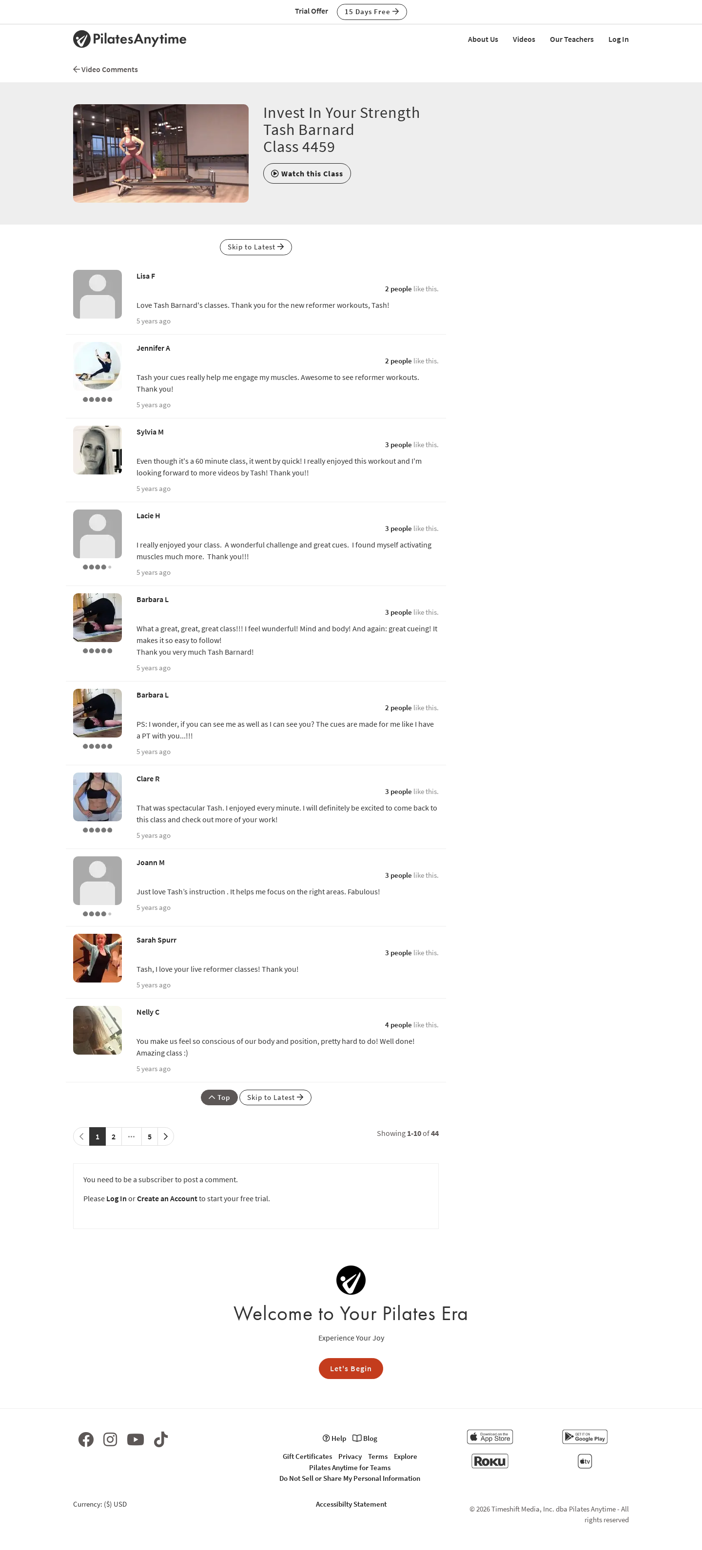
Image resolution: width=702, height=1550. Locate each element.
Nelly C (147, 1012)
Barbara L (152, 599)
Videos (524, 39)
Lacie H (148, 515)
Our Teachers (572, 39)
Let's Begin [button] (351, 1368)
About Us (483, 39)
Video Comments (105, 69)
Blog (364, 1438)
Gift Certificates (307, 1456)
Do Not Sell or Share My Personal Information (349, 1478)
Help (334, 1438)
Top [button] (219, 1097)
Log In (618, 39)
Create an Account (167, 1198)
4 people (398, 1024)
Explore (405, 1456)
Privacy (350, 1456)
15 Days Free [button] (372, 11)
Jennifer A (153, 348)
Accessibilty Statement (351, 1504)
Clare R (147, 778)
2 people (398, 288)
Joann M (150, 862)
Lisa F (145, 276)
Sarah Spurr (156, 940)
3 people (398, 444)
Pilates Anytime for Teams (349, 1467)
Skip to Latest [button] (256, 246)
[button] (307, 173)
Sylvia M (150, 431)
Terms (378, 1456)
